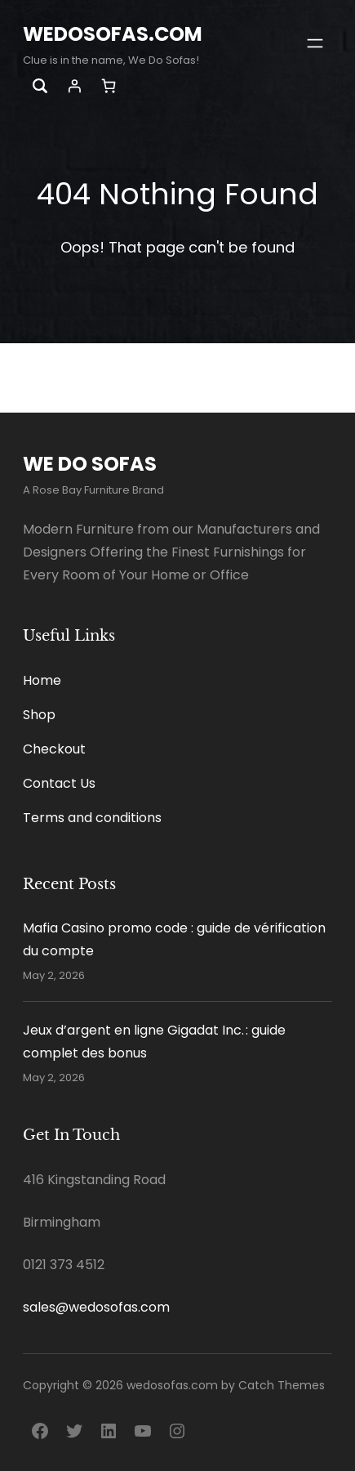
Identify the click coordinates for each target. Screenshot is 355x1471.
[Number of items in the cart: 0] (108, 86)
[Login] (74, 86)
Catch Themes (281, 1385)
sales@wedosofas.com (96, 1307)
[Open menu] (315, 43)
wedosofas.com (112, 33)
